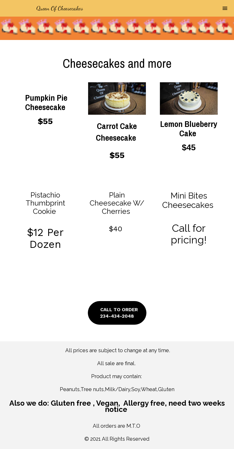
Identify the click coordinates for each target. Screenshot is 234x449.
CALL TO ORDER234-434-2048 (117, 313)
